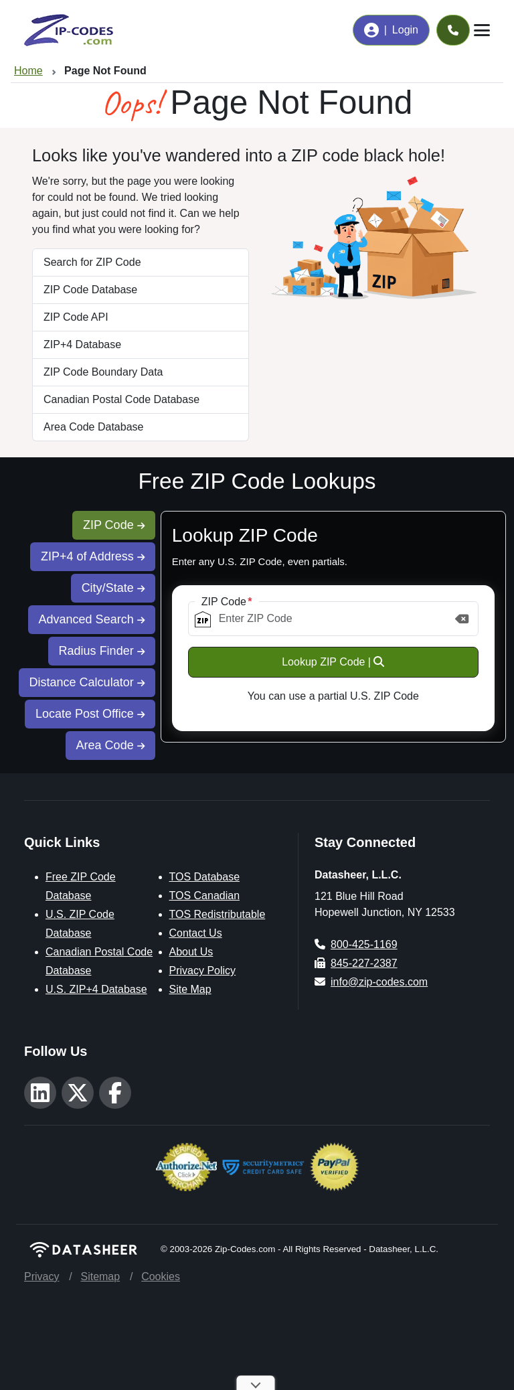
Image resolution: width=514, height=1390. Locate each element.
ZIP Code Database (90, 289)
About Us (191, 951)
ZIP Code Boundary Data (103, 372)
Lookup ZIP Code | (333, 662)
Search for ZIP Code (92, 262)
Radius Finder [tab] (102, 651)
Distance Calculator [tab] (87, 682)
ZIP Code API (76, 317)
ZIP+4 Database (82, 344)
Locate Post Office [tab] (90, 713)
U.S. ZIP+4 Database (96, 989)
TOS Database (204, 876)
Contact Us (195, 933)
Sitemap (100, 1276)
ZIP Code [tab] (114, 525)
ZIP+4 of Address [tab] (93, 556)
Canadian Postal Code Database (121, 399)
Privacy (41, 1276)
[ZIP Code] (333, 618)
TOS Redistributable (217, 914)
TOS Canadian (204, 895)
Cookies (160, 1276)
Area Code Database (93, 427)
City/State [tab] (113, 588)
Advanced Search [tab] (92, 619)
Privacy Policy (202, 970)
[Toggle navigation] (482, 30)
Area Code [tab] (110, 745)
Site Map (190, 989)
